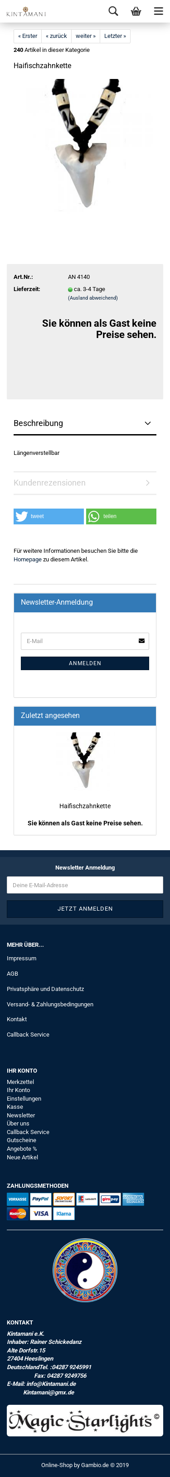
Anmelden (85, 663)
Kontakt (17, 1019)
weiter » (86, 35)
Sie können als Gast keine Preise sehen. (85, 823)
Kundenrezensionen (50, 482)
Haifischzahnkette (85, 806)
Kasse (15, 1106)
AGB (12, 973)
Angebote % (22, 1148)
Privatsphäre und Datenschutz (45, 989)
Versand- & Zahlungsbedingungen (50, 1004)
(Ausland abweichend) (93, 298)
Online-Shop (57, 1465)
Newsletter (21, 1115)
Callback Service (28, 1034)
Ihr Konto (18, 1090)
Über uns (18, 1123)
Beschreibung (38, 423)
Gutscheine (21, 1140)
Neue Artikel (22, 1157)
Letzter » (115, 35)
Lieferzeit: (27, 289)
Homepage (28, 559)
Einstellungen (24, 1098)
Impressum (21, 958)
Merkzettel (20, 1082)
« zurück (56, 35)
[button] (49, 516)
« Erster (27, 35)
